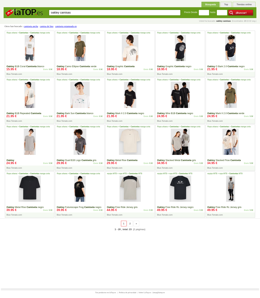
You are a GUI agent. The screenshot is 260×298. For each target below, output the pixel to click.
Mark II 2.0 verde (225, 113)
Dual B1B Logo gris (76, 160)
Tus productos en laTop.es (105, 292)
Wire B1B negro (175, 113)
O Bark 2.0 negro (226, 66)
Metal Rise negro (25, 207)
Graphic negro (174, 66)
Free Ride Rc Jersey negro (175, 207)
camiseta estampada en (66, 26)
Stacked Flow (224, 160)
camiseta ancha (31, 26)
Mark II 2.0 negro (125, 113)
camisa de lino (46, 26)
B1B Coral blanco (25, 66)
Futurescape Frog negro (79, 207)
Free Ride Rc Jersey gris (224, 207)
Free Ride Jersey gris (122, 207)
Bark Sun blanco (75, 113)
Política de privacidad (127, 292)
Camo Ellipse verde (76, 66)
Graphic (121, 66)
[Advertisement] (130, 257)
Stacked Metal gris (176, 160)
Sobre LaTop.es (144, 292)
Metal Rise (122, 160)
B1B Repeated (23, 113)
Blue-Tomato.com (14, 74)
